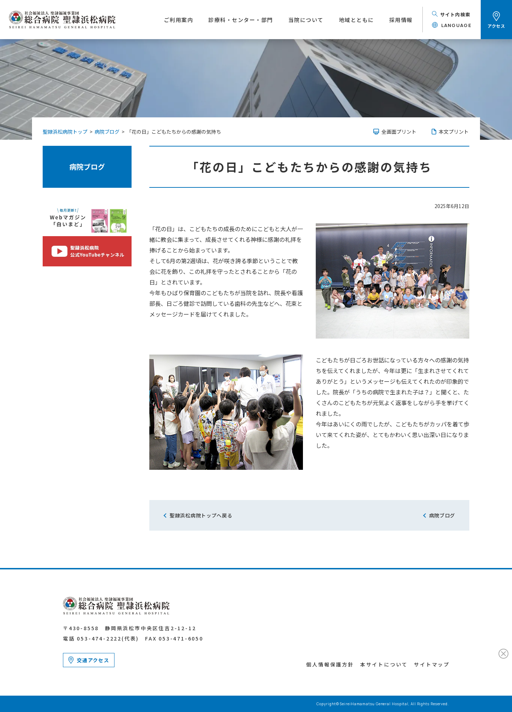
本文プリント (454, 131)
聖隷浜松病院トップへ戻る (201, 515)
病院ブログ (87, 166)
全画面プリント (399, 131)
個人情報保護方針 (330, 664)
